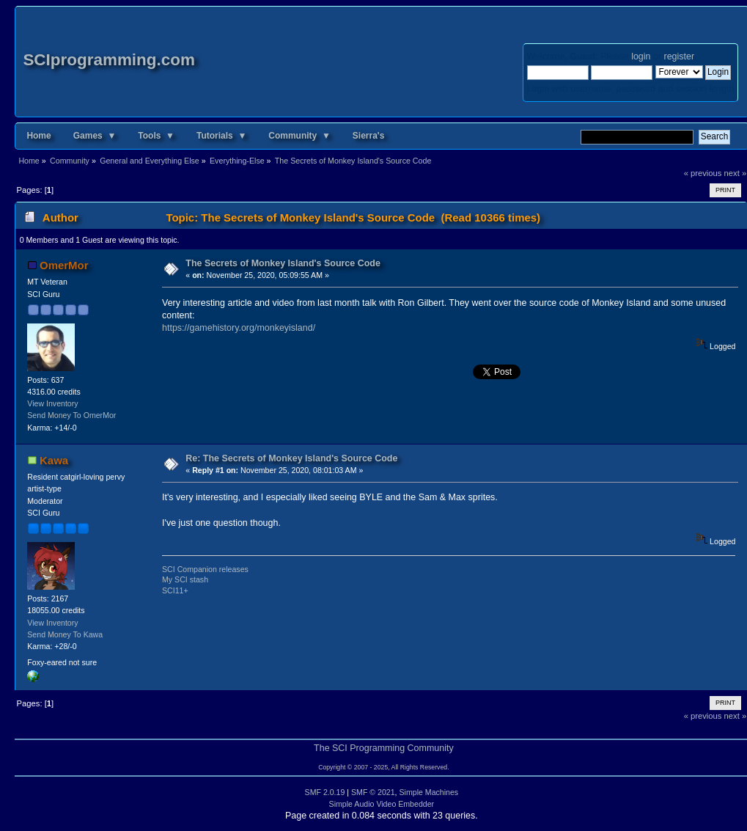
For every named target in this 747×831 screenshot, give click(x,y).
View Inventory (52, 403)
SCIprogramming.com (109, 60)
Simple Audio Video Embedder (382, 803)
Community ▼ (299, 136)
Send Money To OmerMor (71, 415)
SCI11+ (175, 590)
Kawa (54, 460)
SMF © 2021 (373, 792)
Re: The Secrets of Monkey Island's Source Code (291, 458)
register (679, 56)
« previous (703, 173)
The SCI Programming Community (384, 748)
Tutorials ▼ (221, 136)
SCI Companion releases (205, 569)
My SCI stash (185, 579)
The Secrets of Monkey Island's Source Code (282, 263)
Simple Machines (429, 792)
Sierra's (369, 136)
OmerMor (64, 265)
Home (38, 136)
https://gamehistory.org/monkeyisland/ (238, 328)
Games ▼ (95, 136)
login (640, 56)
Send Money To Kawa (65, 634)
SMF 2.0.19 (325, 792)
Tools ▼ (156, 136)
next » (735, 173)
